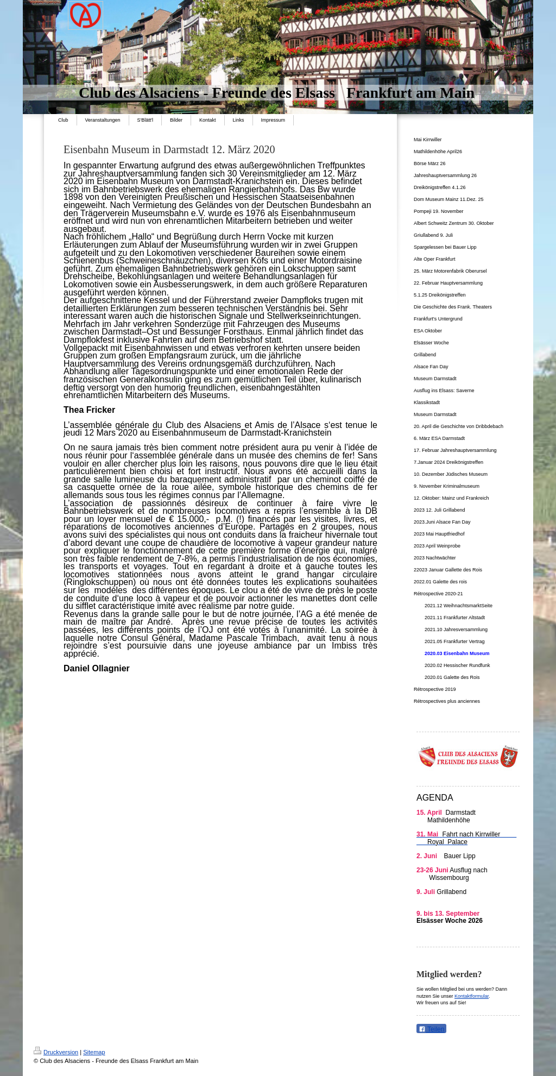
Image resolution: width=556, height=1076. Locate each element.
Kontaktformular (471, 996)
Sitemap (94, 1052)
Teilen (431, 1029)
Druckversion (56, 1052)
